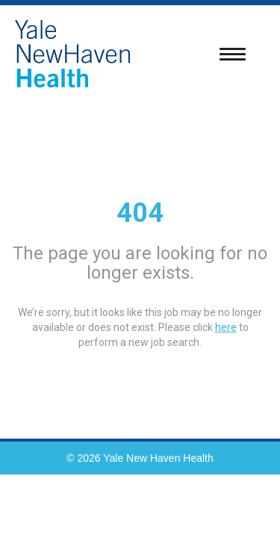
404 (140, 213)
